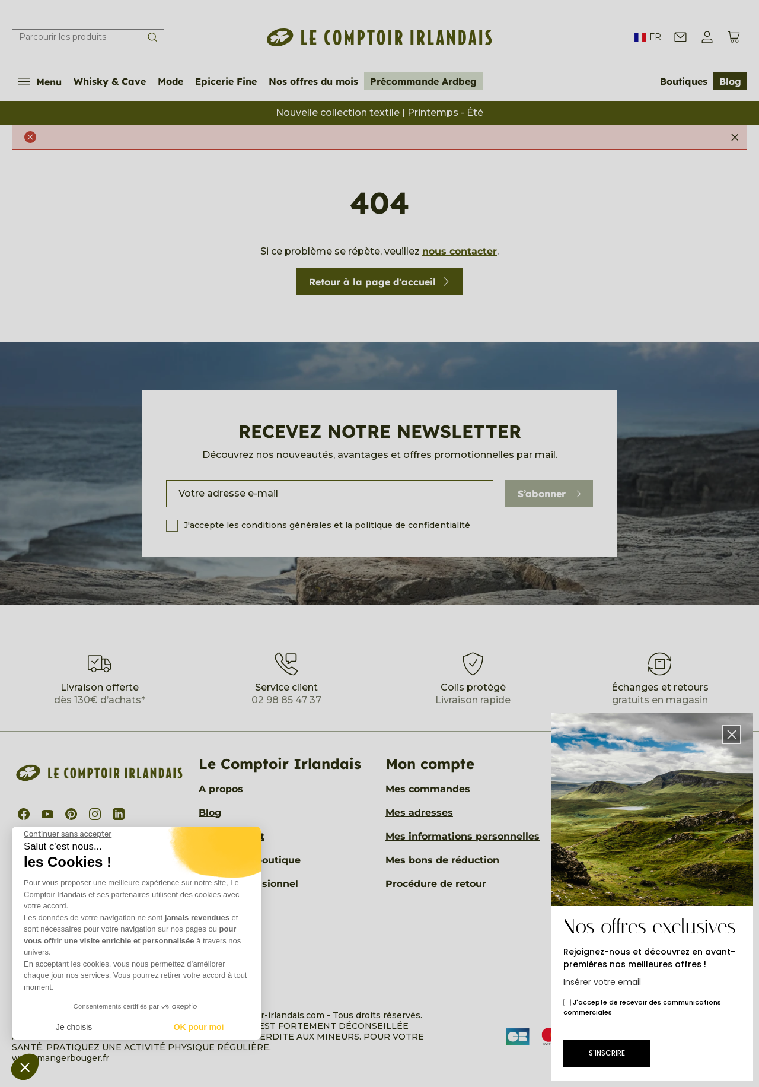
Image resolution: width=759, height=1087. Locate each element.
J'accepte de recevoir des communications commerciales (642, 1007)
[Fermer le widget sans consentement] (67, 834)
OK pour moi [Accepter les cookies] (199, 1027)
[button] (25, 1067)
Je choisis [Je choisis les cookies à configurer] (74, 1027)
